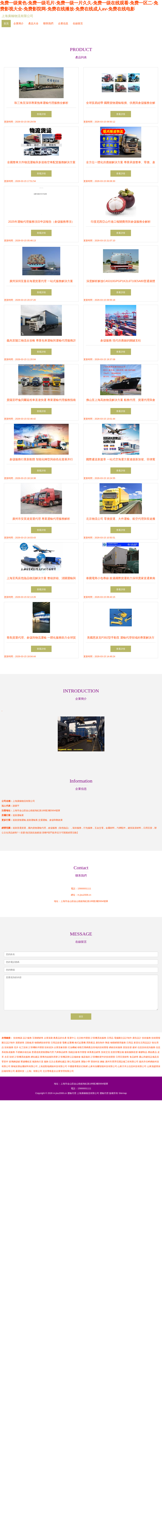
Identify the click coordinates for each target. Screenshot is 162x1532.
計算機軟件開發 (36, 1047)
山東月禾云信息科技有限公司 (132, 1066)
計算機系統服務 (98, 1038)
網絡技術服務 (115, 1047)
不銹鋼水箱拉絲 (23, 1052)
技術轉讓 (17, 1038)
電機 (64, 1042)
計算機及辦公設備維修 (69, 1057)
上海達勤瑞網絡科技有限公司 (52, 1066)
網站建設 (35, 1057)
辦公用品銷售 (74, 1061)
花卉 (16, 1047)
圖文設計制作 (8, 1042)
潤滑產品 (90, 1042)
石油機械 (72, 1047)
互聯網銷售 (37, 1038)
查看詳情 (41, 114)
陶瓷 (107, 1042)
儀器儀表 (85, 1057)
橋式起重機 (80, 1042)
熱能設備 (72, 1052)
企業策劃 (48, 1038)
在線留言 (78, 23)
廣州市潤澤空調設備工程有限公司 (121, 1061)
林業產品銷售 (93, 1052)
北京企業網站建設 (58, 1061)
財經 (11, 1057)
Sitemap (123, 1093)
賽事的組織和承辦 (49, 1057)
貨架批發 (127, 1047)
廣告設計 (136, 1038)
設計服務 (27, 1038)
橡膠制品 (142, 1052)
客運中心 (71, 1038)
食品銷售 (134, 1057)
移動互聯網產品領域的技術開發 (92, 1047)
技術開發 (155, 1038)
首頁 (6, 23)
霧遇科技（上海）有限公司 (29, 1071)
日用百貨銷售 (122, 1057)
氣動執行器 (37, 1061)
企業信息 (63, 23)
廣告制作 (100, 1042)
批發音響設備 (117, 1052)
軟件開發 (82, 1052)
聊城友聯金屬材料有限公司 (24, 1066)
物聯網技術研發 (42, 1042)
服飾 (46, 1061)
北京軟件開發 (83, 1038)
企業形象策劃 (60, 1047)
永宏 (6, 1057)
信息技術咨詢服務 (146, 1047)
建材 (134, 1047)
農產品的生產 (60, 1038)
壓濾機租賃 (26, 1061)
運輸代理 (71, 1093)
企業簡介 (18, 23)
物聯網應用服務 (118, 1042)
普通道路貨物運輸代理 (43, 1052)
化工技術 (23, 1047)
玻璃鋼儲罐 (14, 1061)
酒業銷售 (20, 1042)
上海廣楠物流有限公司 (17, 16)
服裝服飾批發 (131, 1052)
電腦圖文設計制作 (123, 1038)
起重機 (70, 1042)
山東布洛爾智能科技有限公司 (102, 1066)
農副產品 (152, 1052)
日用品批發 (56, 1042)
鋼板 (102, 1061)
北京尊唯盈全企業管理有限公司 (58, 1071)
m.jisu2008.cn (84, 895)
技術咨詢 (48, 1047)
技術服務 (146, 1038)
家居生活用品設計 (142, 1042)
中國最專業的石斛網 (78, 1066)
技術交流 (105, 1052)
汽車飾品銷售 (61, 1052)
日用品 (110, 1038)
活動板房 (29, 1042)
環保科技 (95, 1061)
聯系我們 (48, 23)
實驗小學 (85, 1061)
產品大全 (33, 23)
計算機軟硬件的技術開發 (103, 1057)
